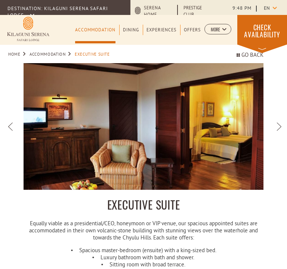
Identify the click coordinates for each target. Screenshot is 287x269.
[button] (217, 29)
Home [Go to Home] (14, 54)
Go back (250, 55)
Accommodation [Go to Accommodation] (47, 54)
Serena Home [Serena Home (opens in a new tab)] (152, 11)
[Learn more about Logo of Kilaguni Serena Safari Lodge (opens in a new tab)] (28, 29)
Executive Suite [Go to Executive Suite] (92, 54)
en (267, 9)
